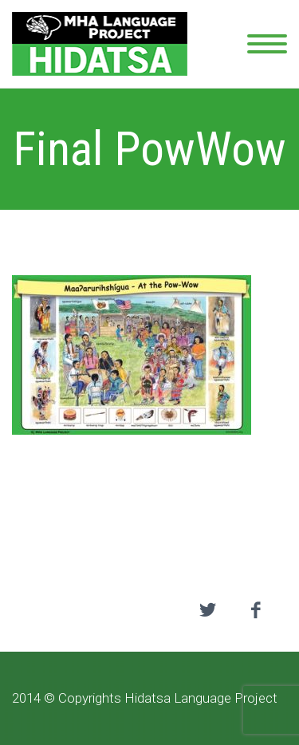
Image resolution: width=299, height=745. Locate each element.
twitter (207, 610)
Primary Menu (267, 43)
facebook (255, 610)
